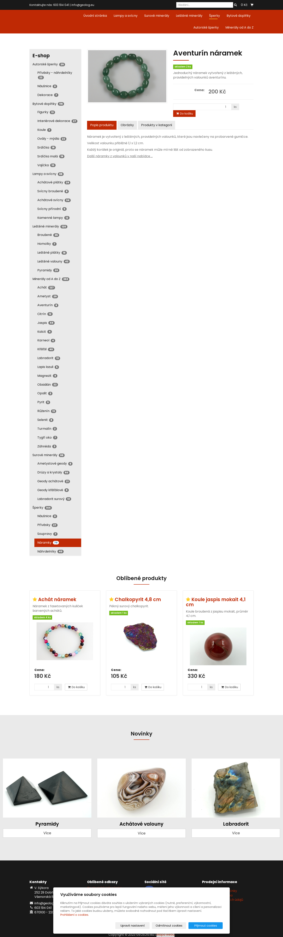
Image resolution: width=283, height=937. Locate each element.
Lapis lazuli (48, 367)
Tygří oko (47, 437)
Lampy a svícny (126, 15)
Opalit (44, 393)
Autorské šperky (206, 27)
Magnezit (47, 375)
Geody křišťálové (53, 490)
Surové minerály (156, 15)
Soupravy (47, 533)
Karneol (46, 340)
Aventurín (47, 305)
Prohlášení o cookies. (74, 915)
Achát (46, 287)
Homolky (47, 243)
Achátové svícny (54, 200)
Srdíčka (46, 147)
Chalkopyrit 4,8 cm (138, 599)
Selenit (45, 420)
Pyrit (43, 402)
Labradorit (48, 358)
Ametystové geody (55, 463)
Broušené (48, 235)
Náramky (48, 542)
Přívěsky (47, 525)
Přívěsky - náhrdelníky (54, 74)
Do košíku (184, 114)
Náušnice (47, 86)
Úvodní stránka (95, 15)
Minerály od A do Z (239, 27)
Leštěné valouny (53, 261)
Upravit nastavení (143, 926)
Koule (44, 130)
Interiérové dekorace (57, 121)
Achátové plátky (53, 182)
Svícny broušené (53, 191)
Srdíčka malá (50, 156)
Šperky (214, 15)
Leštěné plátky (52, 252)
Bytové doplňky (239, 15)
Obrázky (127, 125)
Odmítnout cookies (176, 926)
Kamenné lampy (53, 217)
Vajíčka (46, 165)
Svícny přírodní (52, 209)
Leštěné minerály (189, 15)
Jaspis (46, 323)
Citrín (45, 314)
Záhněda (47, 446)
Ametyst (47, 296)
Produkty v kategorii (156, 125)
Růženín (46, 411)
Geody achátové (53, 481)
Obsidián (47, 384)
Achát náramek (57, 599)
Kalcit (44, 331)
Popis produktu (101, 125)
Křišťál (45, 349)
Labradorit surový (54, 499)
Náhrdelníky (50, 551)
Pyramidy (48, 270)
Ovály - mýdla (51, 138)
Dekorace (47, 95)
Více (47, 833)
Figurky (46, 112)
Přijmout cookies (207, 926)
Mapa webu (165, 934)
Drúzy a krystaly (53, 472)
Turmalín (47, 428)
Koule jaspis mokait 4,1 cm (215, 602)
